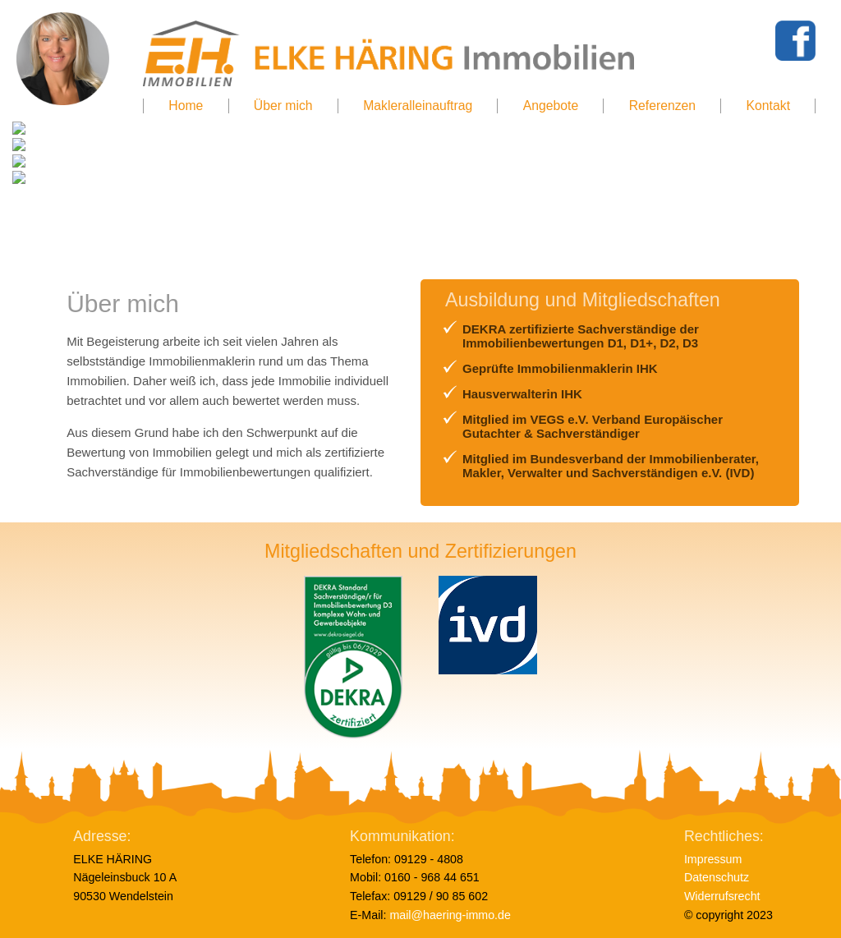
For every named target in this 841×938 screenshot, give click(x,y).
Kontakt (768, 106)
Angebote (550, 106)
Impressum (713, 859)
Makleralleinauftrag (417, 106)
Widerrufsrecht (722, 896)
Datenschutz (718, 877)
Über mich (283, 106)
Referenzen (662, 106)
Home (185, 106)
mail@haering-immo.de (450, 915)
